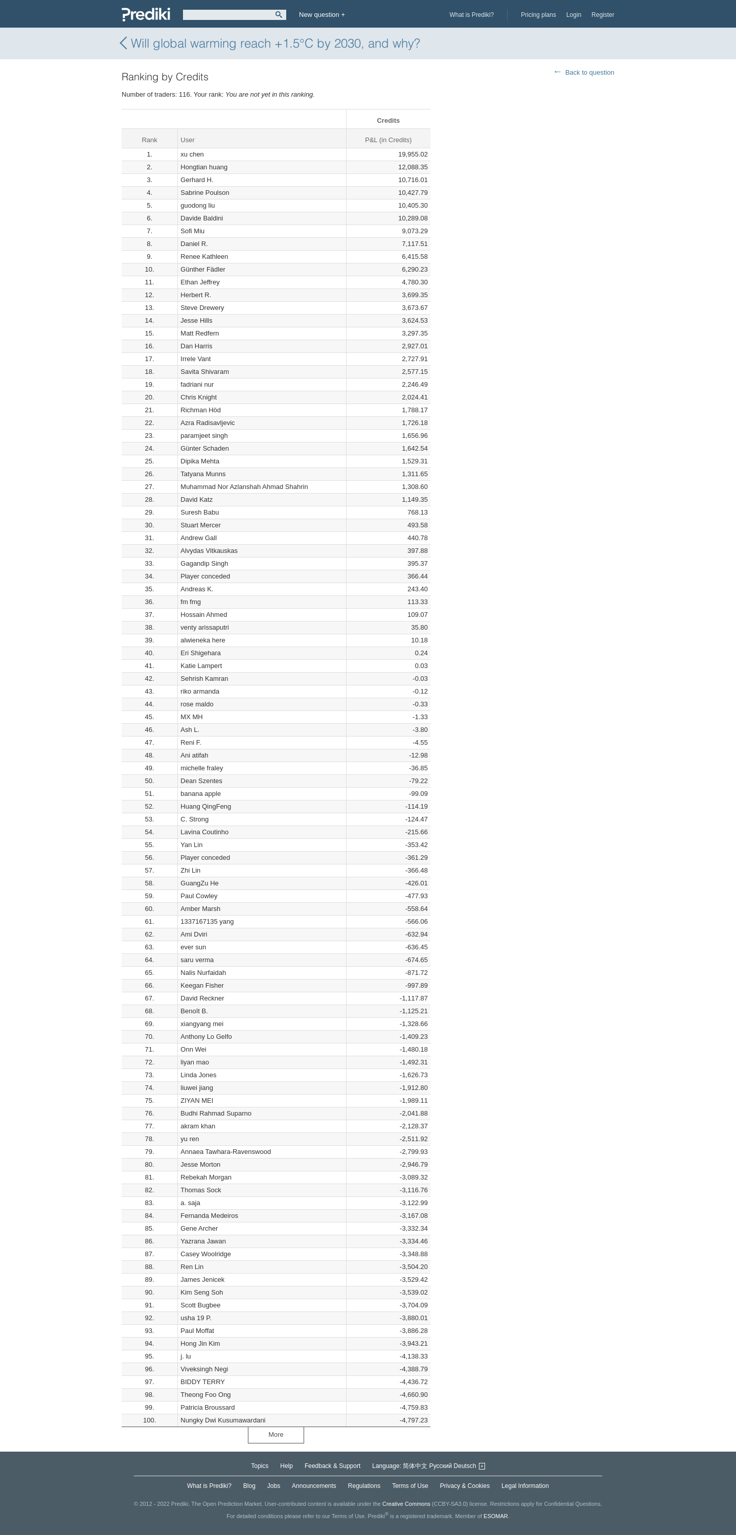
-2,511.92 (414, 1139)
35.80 (419, 627)
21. (149, 410)
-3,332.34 (414, 1228)
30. (149, 525)
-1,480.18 (414, 1049)
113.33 (417, 602)
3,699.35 (415, 295)
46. (149, 729)
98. (149, 1394)
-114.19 (416, 806)
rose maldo (196, 704)
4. (149, 192)
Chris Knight (198, 397)
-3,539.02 (414, 1292)
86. (149, 1241)
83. (149, 1203)
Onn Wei (193, 1049)
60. (149, 909)
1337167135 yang (207, 921)
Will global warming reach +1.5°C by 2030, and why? (271, 43)
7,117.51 (415, 244)
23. (149, 435)
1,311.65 (415, 474)
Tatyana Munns (202, 474)
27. (149, 487)
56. (149, 857)
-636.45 (416, 947)
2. (149, 167)
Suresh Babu (199, 512)
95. (149, 1356)
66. (149, 985)
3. (149, 180)
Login (573, 14)
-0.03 (420, 678)
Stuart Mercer (200, 525)
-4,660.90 (414, 1394)
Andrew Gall (198, 538)
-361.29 (416, 857)
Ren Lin (191, 1267)
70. (149, 1036)
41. (149, 666)
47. (149, 742)
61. (149, 921)
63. (149, 947)
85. (149, 1228)
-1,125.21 (414, 1011)
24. (149, 448)
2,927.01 (415, 346)
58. (149, 883)
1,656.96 (415, 435)
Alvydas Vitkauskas (209, 550)
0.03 (421, 666)
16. (149, 346)
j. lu (185, 1356)
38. (149, 627)
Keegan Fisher (202, 985)
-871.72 (416, 972)
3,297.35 (415, 333)
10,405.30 (413, 205)
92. (149, 1318)
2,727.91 (415, 359)
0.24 (421, 653)
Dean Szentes (201, 781)
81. (149, 1177)
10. (149, 269)
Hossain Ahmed (203, 614)
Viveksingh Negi (204, 1369)
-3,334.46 (414, 1241)
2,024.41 (415, 397)
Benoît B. (194, 1011)
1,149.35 (415, 499)
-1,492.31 (414, 1062)
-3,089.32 (414, 1177)
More (276, 1434)
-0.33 (420, 704)
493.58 (417, 525)
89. (149, 1279)
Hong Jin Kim (200, 1343)
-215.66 (416, 832)
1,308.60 (415, 487)
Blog (249, 1485)
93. (149, 1330)
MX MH (191, 717)
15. (149, 333)
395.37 (417, 563)
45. (149, 717)
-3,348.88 (414, 1254)
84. (149, 1215)
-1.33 (420, 717)
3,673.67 (415, 308)
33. (149, 563)
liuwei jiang (196, 1088)
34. (149, 576)
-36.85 (418, 768)
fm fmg (190, 602)
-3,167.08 (414, 1215)
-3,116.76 (414, 1190)
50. (149, 781)
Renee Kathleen (204, 256)
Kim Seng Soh (201, 1292)
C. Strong (194, 819)
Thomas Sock (200, 1190)
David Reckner (202, 998)
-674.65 (416, 960)
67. (149, 998)
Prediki (146, 14)
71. (149, 1049)
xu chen (192, 154)
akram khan (197, 1126)
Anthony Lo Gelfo (206, 1036)
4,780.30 (415, 282)
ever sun (193, 947)
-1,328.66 (414, 1024)
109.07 (417, 614)
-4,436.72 (414, 1382)
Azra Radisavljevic (207, 423)
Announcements (314, 1485)
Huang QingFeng (205, 806)
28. (149, 499)
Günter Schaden (204, 448)
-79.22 (418, 781)
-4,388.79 (414, 1369)
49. (149, 768)
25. (149, 461)
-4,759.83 (414, 1407)
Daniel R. (194, 244)
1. (149, 154)
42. (149, 678)
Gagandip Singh (204, 563)
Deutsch (465, 1466)
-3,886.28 (414, 1330)
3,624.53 (415, 320)
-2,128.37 (414, 1126)
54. (149, 832)
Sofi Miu (192, 231)
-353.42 (416, 845)
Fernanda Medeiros (209, 1215)
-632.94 (416, 934)
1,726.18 (415, 423)
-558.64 (416, 909)
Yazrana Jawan (203, 1241)
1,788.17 (415, 410)
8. (149, 244)
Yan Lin (191, 845)
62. (149, 934)
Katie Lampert (201, 666)
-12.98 (418, 755)
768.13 (417, 512)
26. (149, 474)
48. (149, 755)
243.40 (417, 589)
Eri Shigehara (200, 653)
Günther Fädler (202, 269)
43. (149, 691)
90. (149, 1292)
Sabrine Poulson (204, 192)
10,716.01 (413, 180)
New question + (322, 14)
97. (149, 1382)
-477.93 (416, 896)
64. (149, 960)
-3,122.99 (414, 1203)
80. (149, 1164)
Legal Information (525, 1485)
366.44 (417, 576)
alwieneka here (202, 640)
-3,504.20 (414, 1267)
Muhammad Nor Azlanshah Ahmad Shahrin (244, 487)
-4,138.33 (414, 1356)
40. (149, 653)
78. (149, 1139)
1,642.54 (415, 448)
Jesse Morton (200, 1164)
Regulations (364, 1485)
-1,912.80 (414, 1088)
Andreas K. (196, 589)
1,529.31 (415, 461)
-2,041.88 (414, 1113)
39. (149, 640)
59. (149, 896)
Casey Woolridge (205, 1254)
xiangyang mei (201, 1024)
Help (286, 1466)
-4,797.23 (414, 1420)
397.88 (417, 550)
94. (149, 1343)
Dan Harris (196, 346)
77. (149, 1126)
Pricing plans (538, 14)
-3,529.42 (414, 1279)
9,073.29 (415, 231)
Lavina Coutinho (204, 832)
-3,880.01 (414, 1318)
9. (149, 256)
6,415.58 (415, 256)
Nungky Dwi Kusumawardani (222, 1420)
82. (149, 1190)
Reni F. (190, 742)
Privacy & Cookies (465, 1485)
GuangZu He (199, 883)
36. (149, 602)
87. (149, 1254)
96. (149, 1369)
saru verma (197, 960)
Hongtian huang (203, 167)
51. (149, 793)
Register (602, 14)
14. (149, 320)
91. (149, 1305)
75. (149, 1100)
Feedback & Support (332, 1466)
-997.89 (416, 985)
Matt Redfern (199, 333)
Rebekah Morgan (206, 1177)
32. (149, 550)
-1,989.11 (414, 1100)
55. (149, 845)
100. (149, 1420)
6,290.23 (415, 269)
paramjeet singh (204, 435)
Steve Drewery (202, 308)
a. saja (190, 1203)
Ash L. (189, 729)
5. (149, 205)
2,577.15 (415, 371)
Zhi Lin (190, 870)
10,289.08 (413, 218)
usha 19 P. (195, 1318)
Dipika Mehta (199, 461)
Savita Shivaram (204, 371)
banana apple (200, 793)
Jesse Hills (196, 320)
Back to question (589, 72)
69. (149, 1024)
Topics (259, 1466)
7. (149, 231)
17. (149, 359)
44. (149, 704)
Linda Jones (198, 1075)
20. (149, 397)
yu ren (189, 1139)
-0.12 (420, 691)
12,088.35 (413, 167)
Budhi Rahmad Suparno (215, 1113)
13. (149, 308)
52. (149, 806)
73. (149, 1075)
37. (149, 614)
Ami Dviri (193, 934)
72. (149, 1062)
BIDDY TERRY (202, 1382)
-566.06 (416, 921)
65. (149, 972)
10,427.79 (413, 192)
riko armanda (199, 691)
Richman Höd (200, 410)
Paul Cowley (198, 896)
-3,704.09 (414, 1305)
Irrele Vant (195, 359)
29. (149, 512)
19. (149, 384)
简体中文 (415, 1466)
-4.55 (420, 742)
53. (149, 819)
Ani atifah (194, 755)
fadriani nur (197, 384)
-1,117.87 (414, 998)
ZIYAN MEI (196, 1100)
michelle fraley (201, 768)
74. (149, 1088)
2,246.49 (415, 384)
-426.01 (416, 883)
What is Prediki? (472, 14)
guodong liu (197, 205)
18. (149, 371)
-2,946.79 (414, 1164)
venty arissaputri (204, 627)
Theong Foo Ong (205, 1394)
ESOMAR (496, 1516)
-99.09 (418, 793)
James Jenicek (202, 1279)
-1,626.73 (414, 1075)
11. (149, 282)
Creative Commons (406, 1504)
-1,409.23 (414, 1036)
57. (149, 870)
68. (149, 1011)
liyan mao (194, 1062)
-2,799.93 (414, 1151)
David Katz (196, 499)
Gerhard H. (196, 180)
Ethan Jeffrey (199, 282)
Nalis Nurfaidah (203, 972)
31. (149, 538)
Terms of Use (410, 1485)
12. (149, 295)
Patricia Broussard (207, 1407)
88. (149, 1267)
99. (149, 1407)
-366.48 (416, 870)
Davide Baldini (201, 218)
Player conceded (205, 576)
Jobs (273, 1485)
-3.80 (420, 729)
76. (149, 1113)
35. (149, 589)
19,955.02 (413, 154)
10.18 (419, 640)
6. (149, 218)
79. (149, 1151)
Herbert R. (195, 295)
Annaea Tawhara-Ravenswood (225, 1151)
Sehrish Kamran (204, 678)
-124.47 (416, 819)
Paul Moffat (197, 1330)
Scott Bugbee (200, 1305)
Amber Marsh (200, 909)
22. (149, 423)
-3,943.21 (414, 1343)
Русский (440, 1466)
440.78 (417, 538)
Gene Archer (199, 1228)
